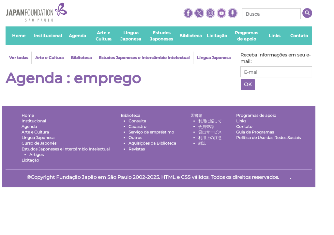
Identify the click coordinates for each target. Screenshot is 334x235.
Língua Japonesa (214, 57)
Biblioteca (81, 57)
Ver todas (18, 57)
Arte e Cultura (49, 57)
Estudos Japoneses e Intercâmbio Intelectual (144, 57)
